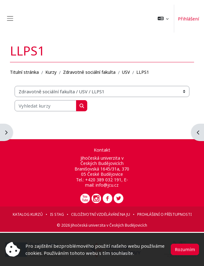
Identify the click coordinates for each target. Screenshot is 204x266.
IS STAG (57, 214)
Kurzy (51, 72)
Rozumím (185, 249)
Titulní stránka (24, 72)
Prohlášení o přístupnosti (164, 214)
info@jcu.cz (107, 185)
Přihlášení (188, 19)
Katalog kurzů (28, 214)
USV (126, 72)
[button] (163, 18)
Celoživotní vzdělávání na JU (100, 214)
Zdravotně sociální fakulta (89, 72)
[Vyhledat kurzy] (45, 105)
